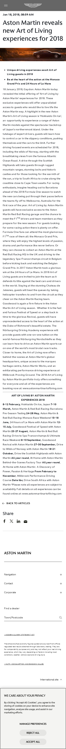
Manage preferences (33, 724)
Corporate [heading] (33, 592)
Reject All (33, 733)
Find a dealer (12, 608)
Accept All (33, 741)
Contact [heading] (33, 583)
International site (51, 679)
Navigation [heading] (33, 574)
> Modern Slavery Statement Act (19, 635)
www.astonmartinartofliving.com (42, 493)
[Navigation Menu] (6, 5)
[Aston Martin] (33, 5)
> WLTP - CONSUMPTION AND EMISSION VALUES (24, 664)
